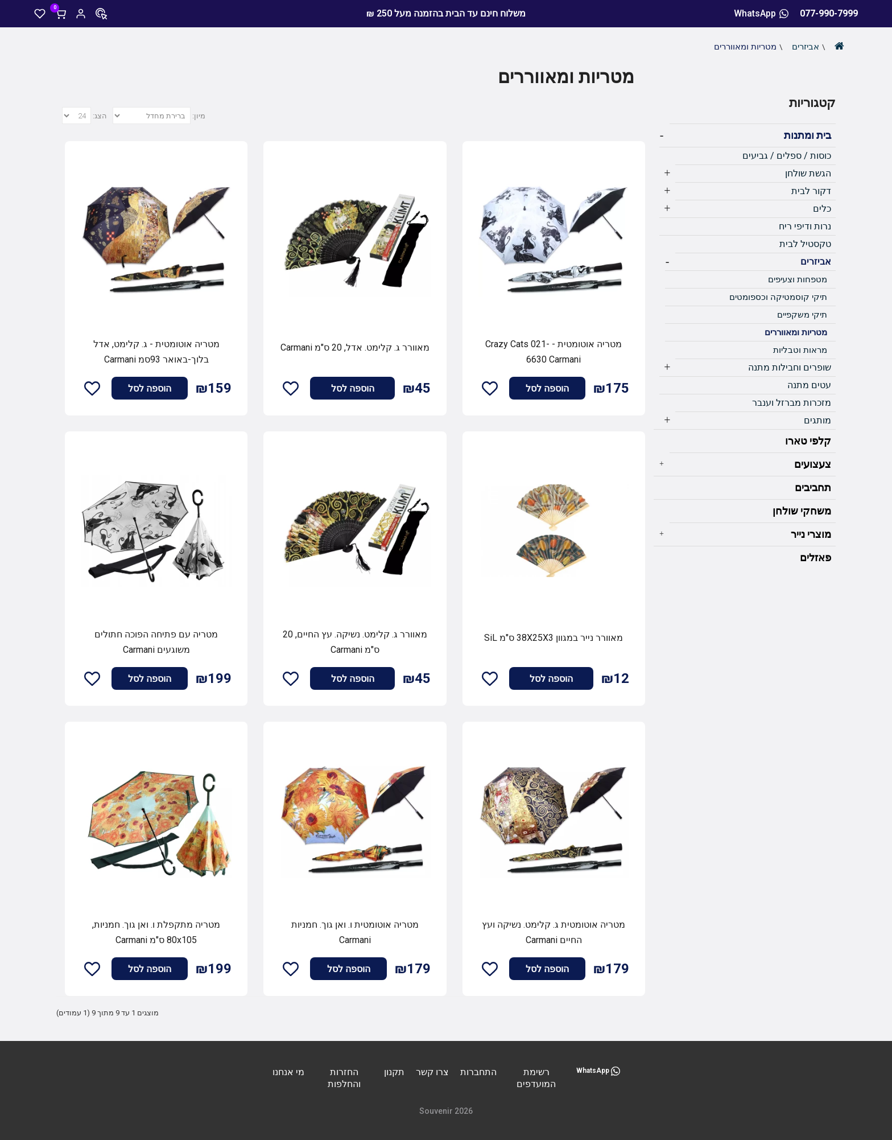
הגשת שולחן (808, 173)
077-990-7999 (829, 13)
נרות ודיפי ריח (805, 226)
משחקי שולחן (802, 511)
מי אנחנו (288, 1072)
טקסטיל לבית (805, 243)
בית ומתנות (807, 135)
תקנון (394, 1072)
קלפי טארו (808, 441)
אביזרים (805, 47)
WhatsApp (761, 13)
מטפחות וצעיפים (797, 279)
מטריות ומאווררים (745, 47)
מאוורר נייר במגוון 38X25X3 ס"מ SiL (553, 637)
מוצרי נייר (811, 534)
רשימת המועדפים (536, 1078)
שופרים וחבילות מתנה (789, 367)
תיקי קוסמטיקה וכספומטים (778, 297)
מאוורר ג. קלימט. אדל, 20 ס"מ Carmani (355, 347)
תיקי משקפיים (802, 315)
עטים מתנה (809, 385)
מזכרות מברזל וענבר (791, 402)
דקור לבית (811, 191)
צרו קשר (432, 1072)
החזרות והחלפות (344, 1078)
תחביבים (813, 487)
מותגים (817, 420)
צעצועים (812, 464)
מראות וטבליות (800, 350)
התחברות (478, 1072)
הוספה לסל (547, 388)
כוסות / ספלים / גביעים (786, 155)
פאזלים (815, 557)
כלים (822, 208)
